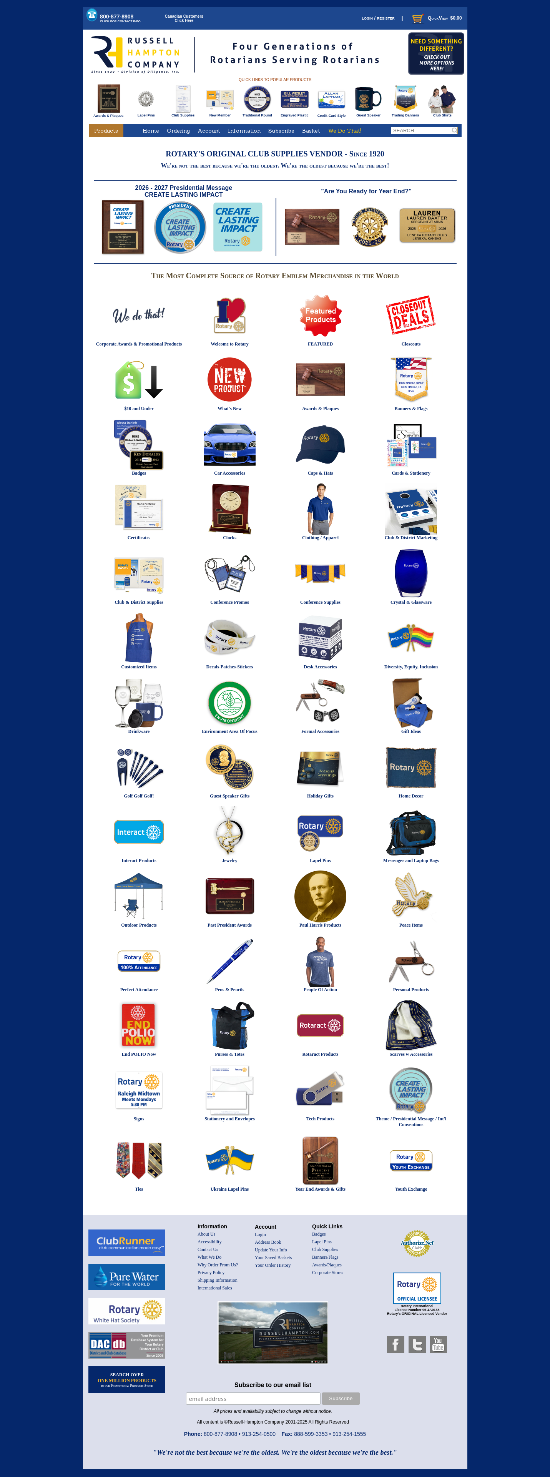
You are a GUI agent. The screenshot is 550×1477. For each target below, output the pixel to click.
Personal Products (411, 989)
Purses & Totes (229, 1054)
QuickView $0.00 (436, 18)
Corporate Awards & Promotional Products (139, 344)
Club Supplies (183, 113)
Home (151, 130)
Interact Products (138, 860)
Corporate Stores (327, 1272)
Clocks (229, 537)
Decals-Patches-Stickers (229, 667)
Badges (139, 473)
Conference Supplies (320, 602)
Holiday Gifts (320, 796)
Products (106, 130)
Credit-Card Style (331, 114)
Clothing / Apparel (320, 537)
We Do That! (344, 130)
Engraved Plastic (294, 113)
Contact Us (208, 1249)
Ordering (178, 130)
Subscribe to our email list (272, 1385)
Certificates (139, 537)
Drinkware (139, 731)
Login (260, 1234)
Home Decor (411, 796)
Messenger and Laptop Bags (411, 860)
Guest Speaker (368, 113)
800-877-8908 (120, 18)
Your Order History (273, 1265)
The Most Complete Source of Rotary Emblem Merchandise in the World (275, 275)
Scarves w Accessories (411, 1054)
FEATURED (320, 344)
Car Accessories (229, 473)
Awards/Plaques (327, 1265)
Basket (311, 130)
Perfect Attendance (139, 989)
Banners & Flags (410, 408)
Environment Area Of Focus (230, 731)
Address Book (268, 1242)
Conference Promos (229, 602)
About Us (206, 1234)
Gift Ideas (411, 731)
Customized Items (138, 667)
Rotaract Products (320, 1054)
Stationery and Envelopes (229, 1118)
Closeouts (411, 344)
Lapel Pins (146, 113)
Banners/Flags (325, 1257)
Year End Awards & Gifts (320, 1189)
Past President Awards (230, 925)
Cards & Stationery (411, 473)
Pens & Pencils (229, 989)
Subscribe (281, 130)
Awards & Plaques (108, 114)
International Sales (215, 1288)
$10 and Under (138, 408)
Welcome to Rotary (230, 344)
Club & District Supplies (139, 602)
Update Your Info (271, 1250)
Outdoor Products (139, 925)
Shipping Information (218, 1280)
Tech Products (320, 1118)
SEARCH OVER (127, 1379)
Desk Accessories (320, 667)
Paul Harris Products (320, 925)
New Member (220, 113)
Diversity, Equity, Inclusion (411, 667)
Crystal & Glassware (411, 602)
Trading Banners (405, 113)
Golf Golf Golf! (139, 796)
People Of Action (320, 989)
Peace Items (411, 925)
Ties (139, 1189)
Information (244, 130)
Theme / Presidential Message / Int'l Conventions (411, 1121)
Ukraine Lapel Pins (230, 1189)
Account (209, 130)
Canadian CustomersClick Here (184, 18)
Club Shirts (442, 113)
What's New (229, 408)
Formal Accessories (320, 731)
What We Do (209, 1257)
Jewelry (230, 860)
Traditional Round (257, 113)
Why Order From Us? (218, 1265)
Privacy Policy (211, 1272)
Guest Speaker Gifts (229, 796)
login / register (378, 18)
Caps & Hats (320, 473)
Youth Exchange (411, 1189)
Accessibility (210, 1241)
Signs (139, 1118)
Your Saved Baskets (273, 1257)
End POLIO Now (139, 1054)
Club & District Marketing (411, 537)
